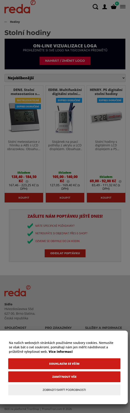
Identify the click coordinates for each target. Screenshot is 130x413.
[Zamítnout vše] (64, 376)
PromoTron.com (52, 409)
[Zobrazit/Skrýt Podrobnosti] (64, 389)
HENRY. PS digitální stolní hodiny (106, 91)
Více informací (61, 351)
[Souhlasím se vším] (64, 363)
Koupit (23, 197)
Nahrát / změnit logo (65, 60)
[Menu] (122, 7)
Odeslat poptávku (65, 253)
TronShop (33, 409)
